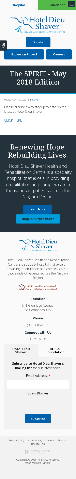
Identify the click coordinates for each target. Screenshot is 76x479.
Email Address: (38, 375)
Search (50, 440)
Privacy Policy (16, 440)
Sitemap (62, 440)
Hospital (19, 5)
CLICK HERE (13, 120)
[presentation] (31, 402)
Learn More (37, 209)
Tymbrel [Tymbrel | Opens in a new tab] (46, 463)
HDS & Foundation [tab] (55, 350)
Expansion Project (24, 54)
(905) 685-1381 (38, 325)
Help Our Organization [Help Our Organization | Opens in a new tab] (38, 218)
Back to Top (38, 444)
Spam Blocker (38, 393)
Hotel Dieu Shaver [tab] (21, 350)
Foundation (57, 5)
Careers (59, 54)
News (35, 99)
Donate (38, 42)
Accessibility (35, 440)
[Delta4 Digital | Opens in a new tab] (38, 452)
